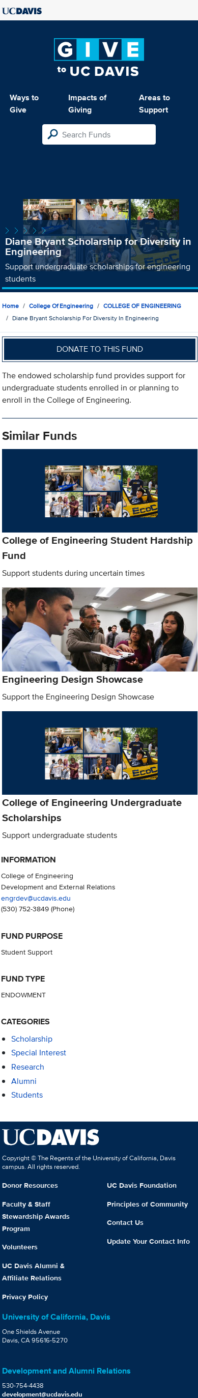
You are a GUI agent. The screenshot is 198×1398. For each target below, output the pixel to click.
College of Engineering (61, 305)
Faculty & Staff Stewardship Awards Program (36, 1216)
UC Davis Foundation (142, 1185)
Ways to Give (24, 104)
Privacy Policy (25, 1297)
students (27, 1095)
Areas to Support (154, 104)
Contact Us (125, 1222)
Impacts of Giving (87, 104)
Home (10, 305)
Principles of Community (147, 1204)
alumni (24, 1081)
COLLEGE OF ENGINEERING (142, 305)
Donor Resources (30, 1185)
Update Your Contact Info (148, 1241)
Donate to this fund (99, 349)
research (27, 1067)
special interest (38, 1052)
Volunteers (20, 1247)
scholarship (31, 1039)
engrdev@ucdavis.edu (36, 897)
